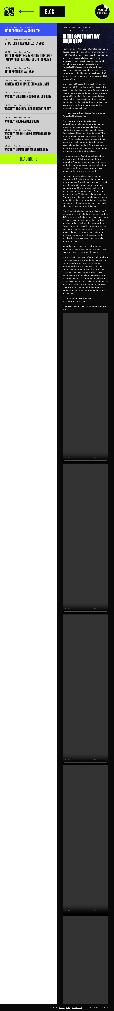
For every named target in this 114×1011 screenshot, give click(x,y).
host (61, 1008)
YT (108, 1008)
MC (111, 1008)
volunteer (77, 1008)
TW (82, 31)
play (68, 1008)
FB (77, 31)
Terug (26, 11)
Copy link (90, 31)
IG (105, 1008)
